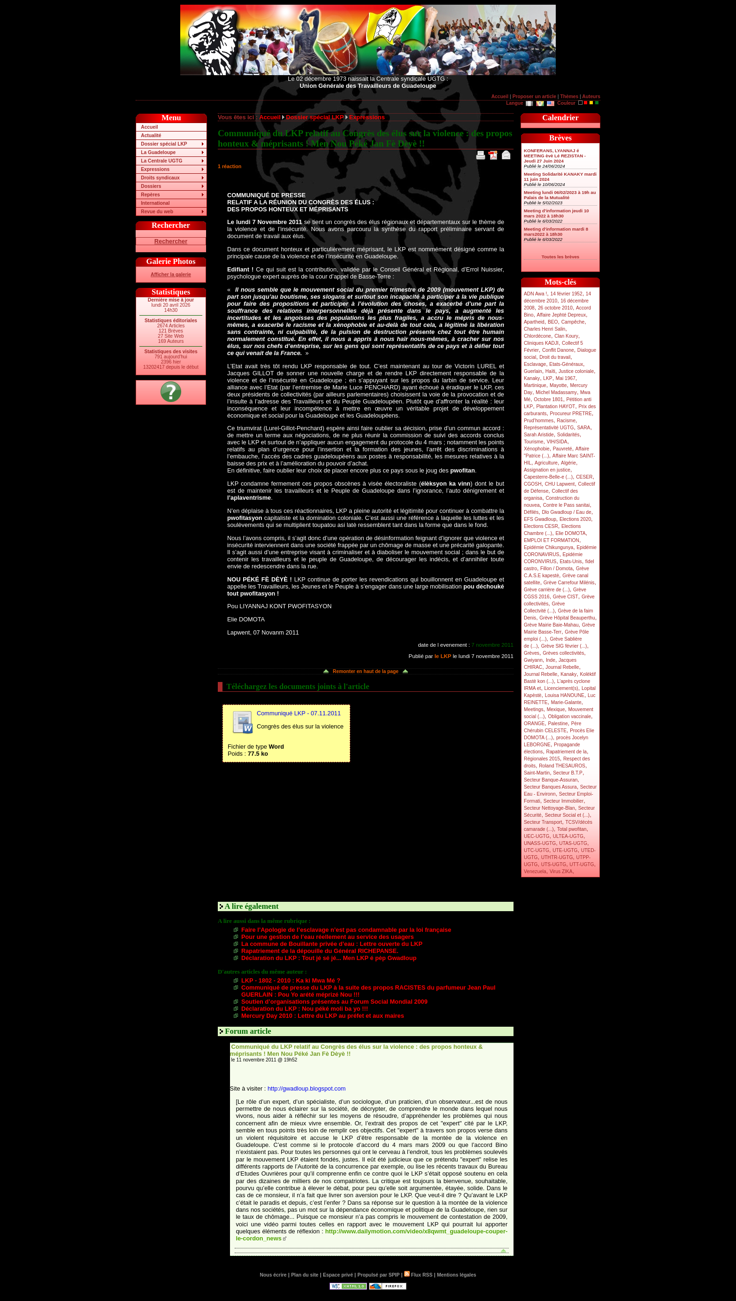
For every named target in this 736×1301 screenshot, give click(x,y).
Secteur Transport (543, 822)
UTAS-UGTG (573, 843)
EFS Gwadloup (540, 519)
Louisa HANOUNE (564, 695)
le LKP (443, 656)
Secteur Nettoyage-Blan (549, 808)
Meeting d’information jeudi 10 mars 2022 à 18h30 (556, 213)
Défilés (531, 512)
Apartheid (534, 322)
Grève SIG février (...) (564, 646)
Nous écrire (273, 1275)
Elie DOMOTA (570, 533)
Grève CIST (565, 596)
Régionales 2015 (542, 758)
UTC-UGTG (536, 850)
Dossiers (151, 186)
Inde (550, 660)
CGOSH (533, 484)
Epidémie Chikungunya (548, 547)
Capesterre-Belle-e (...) (548, 477)
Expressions (155, 169)
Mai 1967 (565, 378)
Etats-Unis (571, 561)
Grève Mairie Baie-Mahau (551, 624)
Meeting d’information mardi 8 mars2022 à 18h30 (556, 231)
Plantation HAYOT (555, 406)
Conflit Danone (558, 350)
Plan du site (304, 1275)
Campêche (573, 322)
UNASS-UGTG (540, 843)
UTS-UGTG (553, 864)
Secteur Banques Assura (550, 787)
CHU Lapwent (560, 484)
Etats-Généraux (566, 364)
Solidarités (568, 434)
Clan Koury (566, 336)
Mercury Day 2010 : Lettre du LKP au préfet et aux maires (322, 1015)
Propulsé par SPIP (379, 1275)
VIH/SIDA (557, 441)
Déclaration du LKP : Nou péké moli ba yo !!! (304, 1008)
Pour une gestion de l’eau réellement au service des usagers (327, 936)
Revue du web (157, 211)
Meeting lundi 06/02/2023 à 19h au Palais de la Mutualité (560, 195)
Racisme (566, 420)
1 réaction (229, 166)
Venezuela (535, 871)
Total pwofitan (572, 829)
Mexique (556, 709)
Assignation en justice (547, 469)
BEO (553, 322)
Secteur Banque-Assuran (550, 779)
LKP (547, 378)
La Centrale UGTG (161, 160)
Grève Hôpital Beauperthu (567, 617)
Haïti (550, 371)
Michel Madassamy (556, 392)
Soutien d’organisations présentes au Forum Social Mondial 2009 (334, 1001)
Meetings (534, 709)
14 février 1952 (566, 293)
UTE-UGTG (564, 850)
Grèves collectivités (563, 653)
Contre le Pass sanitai (566, 505)
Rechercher (170, 241)
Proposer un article (534, 96)
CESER (584, 477)
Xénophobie (537, 448)
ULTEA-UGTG (568, 836)
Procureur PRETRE (570, 413)
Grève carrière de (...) (547, 589)
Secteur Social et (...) (567, 815)
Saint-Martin (537, 772)
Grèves (531, 653)
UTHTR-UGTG (557, 857)
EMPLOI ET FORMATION (551, 540)
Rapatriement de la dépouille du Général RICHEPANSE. (320, 950)
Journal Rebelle (562, 667)
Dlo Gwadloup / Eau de (566, 512)
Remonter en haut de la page (366, 671)
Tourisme (534, 441)
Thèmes (569, 96)
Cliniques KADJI (541, 343)
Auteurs (591, 96)
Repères (150, 194)
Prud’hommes (538, 420)
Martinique (535, 385)
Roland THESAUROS (562, 765)
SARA (583, 427)
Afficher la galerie (171, 274)
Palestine (557, 723)
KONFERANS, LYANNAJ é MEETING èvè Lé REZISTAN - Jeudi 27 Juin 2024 (555, 155)
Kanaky (532, 378)
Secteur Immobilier (563, 801)
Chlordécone (537, 336)
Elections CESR (541, 526)
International (155, 203)
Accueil (499, 96)
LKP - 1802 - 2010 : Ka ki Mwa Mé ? (290, 980)
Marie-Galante (566, 702)
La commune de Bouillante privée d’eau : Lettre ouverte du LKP (331, 943)
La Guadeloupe (158, 152)
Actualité (151, 135)
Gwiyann (533, 660)
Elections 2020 (575, 519)
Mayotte (558, 385)
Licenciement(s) (561, 688)
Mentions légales (456, 1275)
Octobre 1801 (548, 399)
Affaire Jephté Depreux (561, 315)
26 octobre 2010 (555, 307)
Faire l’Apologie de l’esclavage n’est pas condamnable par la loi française (346, 929)
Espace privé (338, 1275)
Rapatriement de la (566, 751)
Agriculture (546, 462)
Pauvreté (562, 448)
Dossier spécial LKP (164, 144)
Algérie (568, 462)
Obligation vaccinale (569, 716)
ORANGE (534, 723)
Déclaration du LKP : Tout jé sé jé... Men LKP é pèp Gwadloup (328, 957)
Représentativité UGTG (549, 427)
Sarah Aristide (539, 434)
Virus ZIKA (561, 871)
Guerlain (533, 371)
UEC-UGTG (537, 836)
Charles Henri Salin (544, 329)
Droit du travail (554, 357)
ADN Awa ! (535, 293)
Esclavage (535, 364)
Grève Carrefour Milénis (569, 582)
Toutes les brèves (560, 256)
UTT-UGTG (581, 864)
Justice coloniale (576, 371)
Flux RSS (418, 1275)
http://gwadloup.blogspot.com (306, 1088)
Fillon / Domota (556, 568)
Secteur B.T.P (568, 772)
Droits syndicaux (160, 177)
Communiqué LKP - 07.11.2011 (299, 713)
